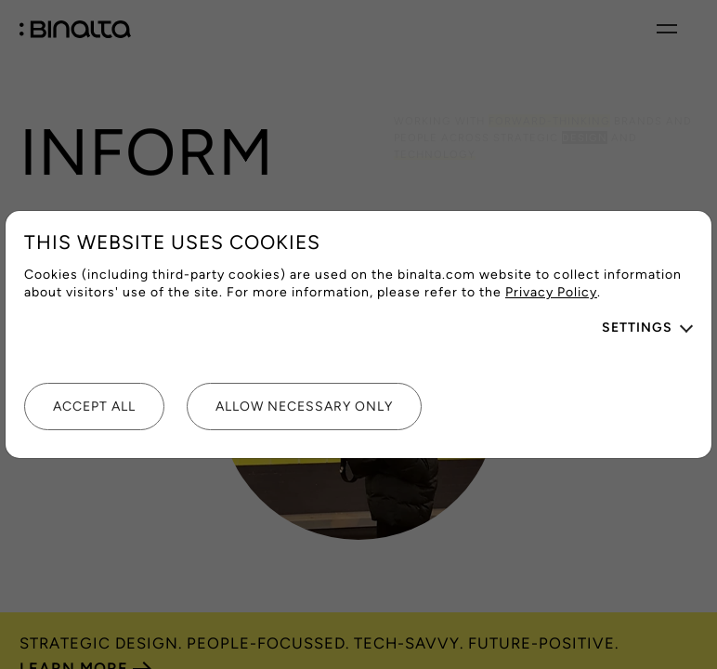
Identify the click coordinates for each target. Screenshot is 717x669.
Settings (637, 327)
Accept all (94, 406)
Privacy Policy (551, 292)
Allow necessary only (304, 406)
